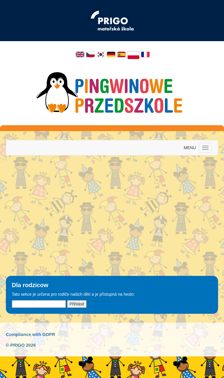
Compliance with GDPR (30, 334)
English (80, 54)
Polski (133, 55)
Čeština (90, 54)
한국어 (100, 54)
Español (121, 54)
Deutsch (111, 54)
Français (145, 54)
